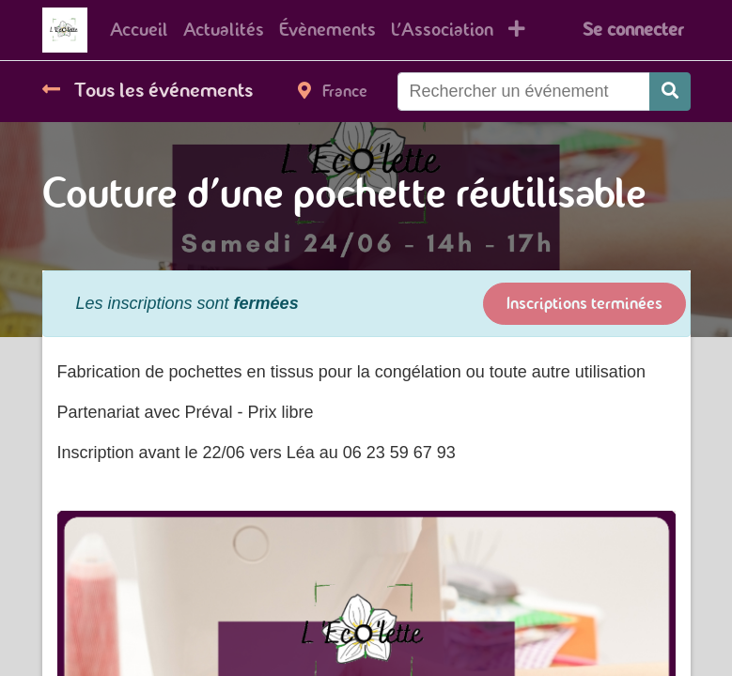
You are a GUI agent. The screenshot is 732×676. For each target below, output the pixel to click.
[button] (517, 30)
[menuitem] (139, 30)
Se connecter (633, 29)
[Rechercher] (670, 91)
